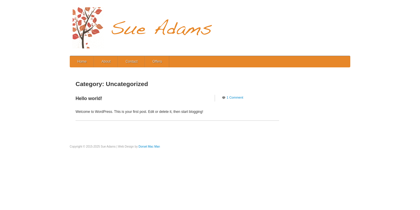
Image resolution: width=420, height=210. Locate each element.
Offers (157, 62)
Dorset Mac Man (149, 146)
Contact (131, 62)
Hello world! (89, 98)
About (106, 62)
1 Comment (235, 97)
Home (82, 62)
